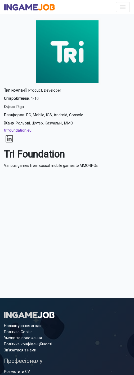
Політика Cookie (18, 332)
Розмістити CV (17, 371)
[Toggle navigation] (123, 7)
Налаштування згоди (23, 326)
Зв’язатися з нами (20, 350)
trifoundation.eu (18, 130)
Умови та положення (23, 338)
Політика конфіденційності (28, 344)
